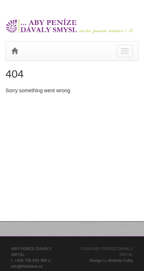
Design (95, 260)
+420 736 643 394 (31, 260)
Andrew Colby (120, 260)
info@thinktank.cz (27, 266)
